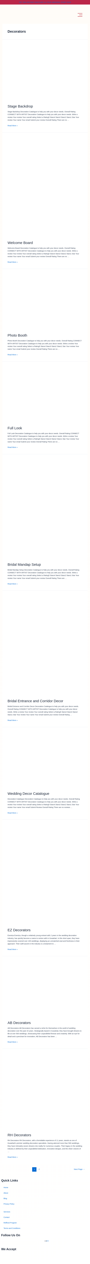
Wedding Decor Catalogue (28, 794)
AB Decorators (19, 1023)
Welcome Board (20, 243)
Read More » (13, 126)
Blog (5, 1198)
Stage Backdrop (20, 106)
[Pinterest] (48, 1241)
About (6, 1193)
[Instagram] (47, 1241)
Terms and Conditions (12, 1228)
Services (7, 1212)
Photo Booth (17, 335)
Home (6, 1187)
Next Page (79, 1169)
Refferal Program (10, 1223)
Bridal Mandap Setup (24, 564)
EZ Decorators (19, 930)
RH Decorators (19, 1135)
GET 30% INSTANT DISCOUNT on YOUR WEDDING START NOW (45, 2)
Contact (6, 1217)
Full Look (15, 428)
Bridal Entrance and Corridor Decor (35, 701)
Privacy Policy (9, 1204)
